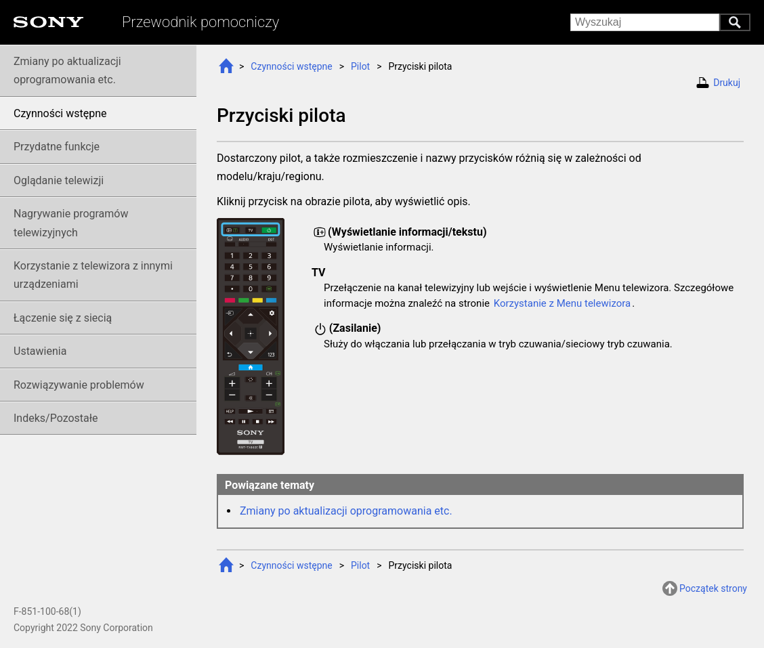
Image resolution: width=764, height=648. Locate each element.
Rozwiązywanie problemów (79, 385)
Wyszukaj (734, 22)
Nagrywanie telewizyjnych (71, 222)
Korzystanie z (562, 303)
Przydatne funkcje (57, 146)
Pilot (360, 66)
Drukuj (726, 82)
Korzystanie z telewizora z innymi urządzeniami (93, 274)
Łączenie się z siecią (63, 317)
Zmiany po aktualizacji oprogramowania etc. (346, 510)
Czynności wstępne (291, 66)
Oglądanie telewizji (59, 180)
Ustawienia (40, 351)
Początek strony (713, 588)
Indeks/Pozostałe (56, 418)
